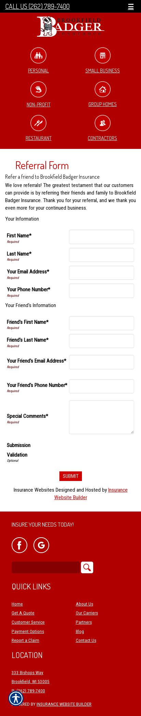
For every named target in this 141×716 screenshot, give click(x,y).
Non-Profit (39, 94)
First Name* (19, 236)
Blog (80, 631)
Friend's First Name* (27, 322)
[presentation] (82, 451)
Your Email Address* (28, 272)
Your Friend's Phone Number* (37, 385)
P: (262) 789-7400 (28, 690)
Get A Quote (23, 612)
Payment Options (28, 631)
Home (17, 604)
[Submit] (70, 476)
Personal (38, 60)
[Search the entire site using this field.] (46, 567)
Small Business (102, 60)
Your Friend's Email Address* (36, 361)
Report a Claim (25, 640)
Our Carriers (87, 612)
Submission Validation (18, 450)
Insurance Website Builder (64, 704)
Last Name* (19, 254)
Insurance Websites (34, 490)
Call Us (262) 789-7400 (37, 6)
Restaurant (39, 128)
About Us (84, 604)
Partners (84, 622)
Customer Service (28, 622)
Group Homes (102, 94)
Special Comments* (27, 416)
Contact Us (86, 640)
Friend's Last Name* (27, 340)
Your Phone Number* (28, 289)
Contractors (102, 128)
